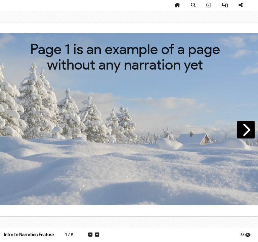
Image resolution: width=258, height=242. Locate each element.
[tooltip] (177, 5)
